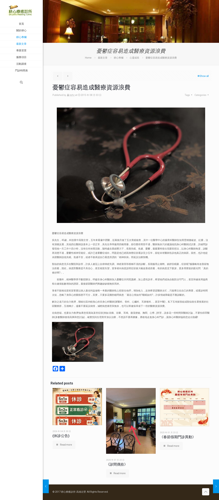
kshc (72, 95)
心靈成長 (134, 57)
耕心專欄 (118, 57)
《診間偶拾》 (117, 464)
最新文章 (102, 57)
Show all (203, 76)
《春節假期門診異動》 (178, 437)
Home (88, 57)
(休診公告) (61, 436)
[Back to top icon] (205, 491)
